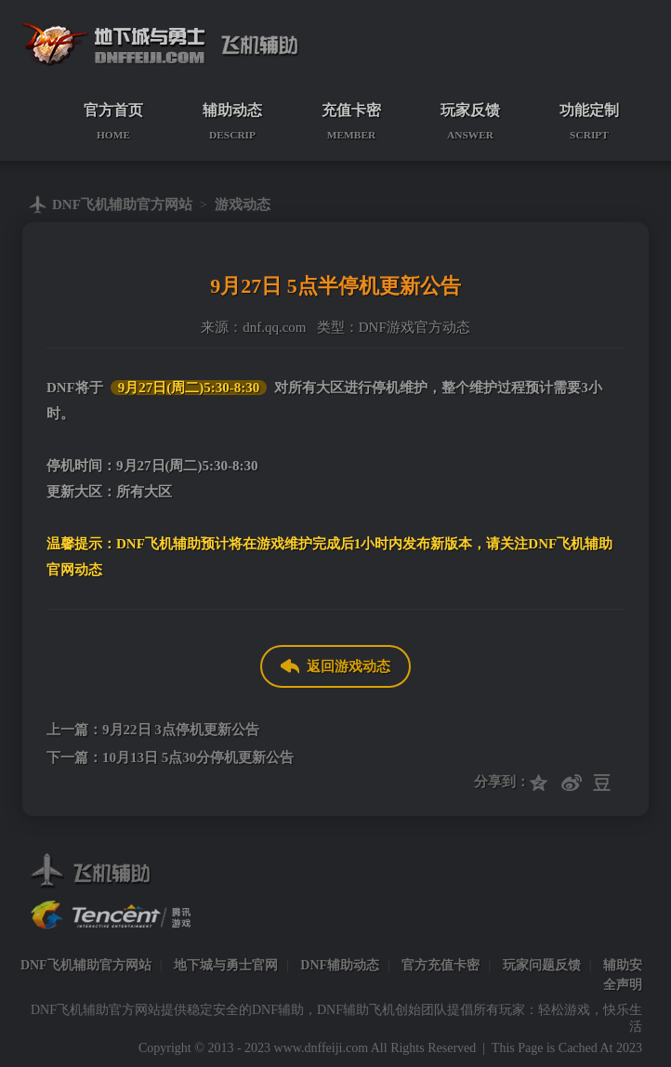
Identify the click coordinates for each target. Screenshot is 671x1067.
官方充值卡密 (440, 965)
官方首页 (113, 121)
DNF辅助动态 (339, 965)
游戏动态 (242, 204)
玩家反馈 (470, 121)
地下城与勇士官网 (226, 965)
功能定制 (589, 121)
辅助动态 (232, 121)
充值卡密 (351, 121)
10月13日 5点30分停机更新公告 (198, 757)
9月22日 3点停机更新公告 (180, 729)
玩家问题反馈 (542, 965)
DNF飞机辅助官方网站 (122, 204)
